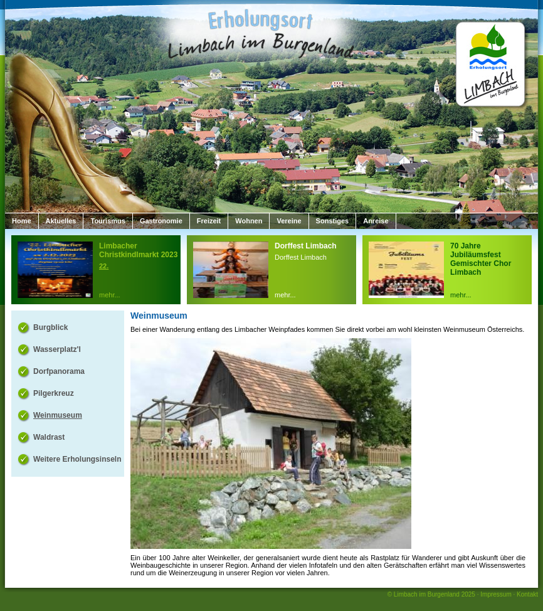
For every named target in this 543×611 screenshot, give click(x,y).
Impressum (495, 594)
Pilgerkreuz (53, 393)
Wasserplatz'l (57, 349)
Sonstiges (332, 221)
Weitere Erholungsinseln (77, 459)
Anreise (375, 221)
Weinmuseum (57, 415)
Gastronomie (161, 221)
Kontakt (527, 594)
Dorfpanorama (59, 371)
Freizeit (209, 221)
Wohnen (248, 221)
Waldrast (49, 437)
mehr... (109, 295)
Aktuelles (61, 221)
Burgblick (50, 327)
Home (21, 221)
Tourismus (107, 221)
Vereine (289, 221)
